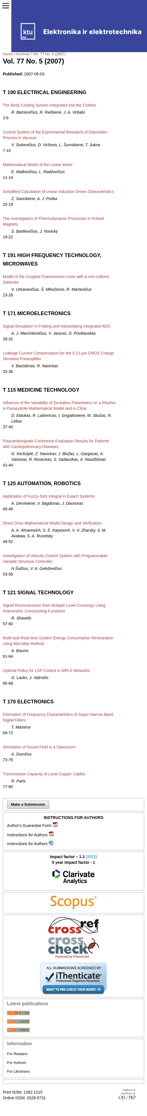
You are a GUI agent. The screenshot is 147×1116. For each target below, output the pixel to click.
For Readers (17, 1054)
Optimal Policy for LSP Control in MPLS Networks (46, 670)
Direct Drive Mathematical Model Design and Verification (52, 523)
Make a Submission (28, 804)
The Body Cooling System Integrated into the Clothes (49, 105)
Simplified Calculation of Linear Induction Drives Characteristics (58, 191)
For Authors (16, 1062)
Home (8, 54)
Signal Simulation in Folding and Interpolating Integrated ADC (57, 326)
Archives (23, 54)
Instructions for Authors (27, 835)
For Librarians (18, 1071)
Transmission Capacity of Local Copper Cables (44, 774)
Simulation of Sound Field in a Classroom (39, 747)
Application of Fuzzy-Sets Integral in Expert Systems (49, 496)
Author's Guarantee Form (29, 825)
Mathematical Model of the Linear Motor (38, 164)
